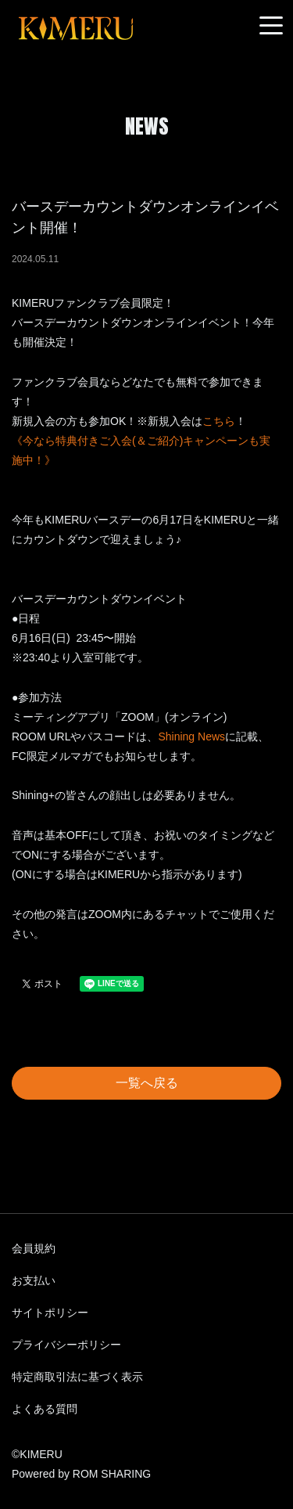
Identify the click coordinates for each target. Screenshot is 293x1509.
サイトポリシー (50, 1312)
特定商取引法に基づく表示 (77, 1376)
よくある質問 (44, 1409)
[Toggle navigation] (271, 26)
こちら (218, 421)
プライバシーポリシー (66, 1344)
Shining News (191, 736)
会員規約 (33, 1248)
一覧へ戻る (147, 1082)
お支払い (33, 1280)
